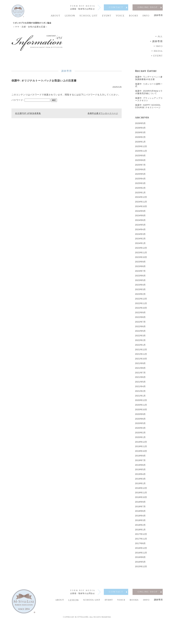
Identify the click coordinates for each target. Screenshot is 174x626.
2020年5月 (140, 425)
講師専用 (158, 15)
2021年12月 (141, 352)
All (160, 38)
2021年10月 (141, 361)
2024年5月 (140, 227)
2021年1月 (140, 398)
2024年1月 (140, 245)
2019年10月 (141, 453)
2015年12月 (141, 568)
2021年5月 (140, 384)
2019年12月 (141, 444)
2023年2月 (140, 296)
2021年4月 (140, 388)
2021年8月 (140, 370)
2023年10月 (141, 259)
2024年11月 (141, 204)
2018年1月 (140, 532)
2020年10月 (141, 412)
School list (89, 15)
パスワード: (30, 101)
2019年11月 (141, 448)
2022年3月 (140, 338)
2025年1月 (140, 195)
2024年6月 (140, 222)
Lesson (70, 15)
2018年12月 (141, 490)
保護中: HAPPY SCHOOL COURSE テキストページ (148, 108)
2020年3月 (140, 430)
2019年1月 (140, 485)
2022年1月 (140, 347)
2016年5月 (140, 564)
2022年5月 (140, 333)
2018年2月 (140, 527)
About (55, 15)
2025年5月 (140, 176)
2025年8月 (140, 162)
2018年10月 (141, 499)
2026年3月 (140, 134)
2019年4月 (140, 476)
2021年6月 (140, 379)
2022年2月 (140, 342)
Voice (120, 15)
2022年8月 (140, 319)
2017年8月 (140, 545)
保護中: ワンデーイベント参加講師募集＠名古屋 (149, 80)
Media (158, 53)
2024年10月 (141, 208)
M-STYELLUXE (81, 622)
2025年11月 (141, 153)
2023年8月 (140, 268)
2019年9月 (140, 458)
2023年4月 (140, 287)
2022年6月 (140, 328)
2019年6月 (140, 467)
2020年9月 (140, 416)
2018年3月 (140, 522)
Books (133, 15)
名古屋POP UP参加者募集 (28, 114)
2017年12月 (141, 536)
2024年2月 (140, 241)
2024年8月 (140, 218)
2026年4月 (140, 130)
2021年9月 (140, 365)
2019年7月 (140, 462)
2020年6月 (140, 421)
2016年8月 (140, 559)
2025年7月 (140, 167)
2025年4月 (140, 181)
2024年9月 (140, 213)
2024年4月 (140, 231)
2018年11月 (141, 495)
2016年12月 (141, 550)
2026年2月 (140, 139)
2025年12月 (141, 148)
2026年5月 (140, 125)
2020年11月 (141, 407)
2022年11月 (141, 305)
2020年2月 (140, 435)
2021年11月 (141, 356)
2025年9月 (140, 158)
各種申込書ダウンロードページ (103, 114)
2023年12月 (141, 250)
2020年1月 (140, 439)
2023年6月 (140, 278)
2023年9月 (140, 264)
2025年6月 (140, 171)
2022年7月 (140, 324)
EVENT (158, 58)
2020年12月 (141, 402)
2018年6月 (140, 513)
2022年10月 (141, 310)
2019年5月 (140, 471)
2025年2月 (140, 190)
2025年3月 (140, 185)
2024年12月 (141, 199)
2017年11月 (141, 541)
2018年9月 (140, 504)
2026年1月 (140, 144)
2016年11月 (141, 555)
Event (106, 15)
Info (146, 15)
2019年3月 (140, 481)
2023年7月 (140, 273)
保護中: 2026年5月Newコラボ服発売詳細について (149, 94)
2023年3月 (140, 291)
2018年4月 (140, 518)
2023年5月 (140, 282)
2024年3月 (140, 236)
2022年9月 (140, 315)
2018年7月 (140, 509)
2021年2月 (140, 393)
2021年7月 (140, 375)
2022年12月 (141, 301)
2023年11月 (141, 255)
